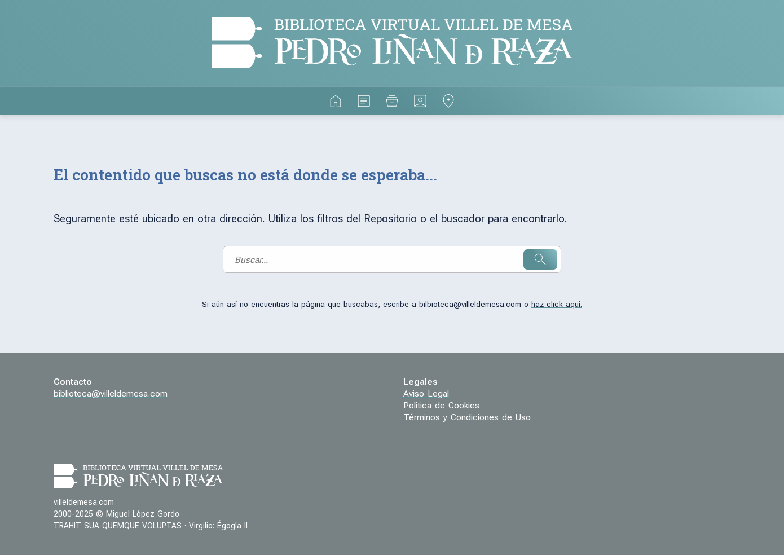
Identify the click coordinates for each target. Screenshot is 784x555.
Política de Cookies (441, 405)
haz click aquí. (556, 304)
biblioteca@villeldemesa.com (111, 394)
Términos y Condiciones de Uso (467, 417)
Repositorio (390, 219)
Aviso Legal (426, 394)
